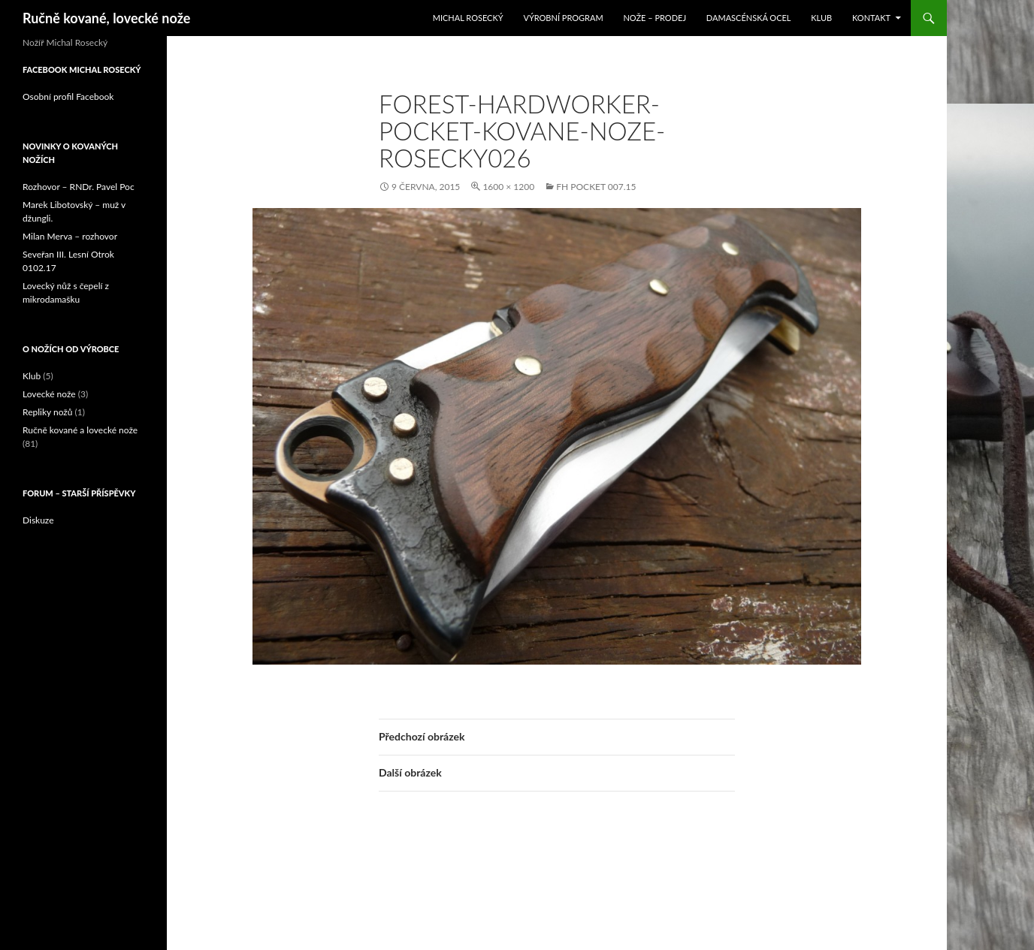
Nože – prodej (654, 18)
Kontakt (871, 18)
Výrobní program (563, 18)
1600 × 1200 (508, 186)
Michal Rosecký (468, 18)
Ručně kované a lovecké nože (80, 430)
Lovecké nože (49, 394)
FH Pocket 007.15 (596, 186)
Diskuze (38, 520)
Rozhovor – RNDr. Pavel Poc (79, 186)
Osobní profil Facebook (68, 96)
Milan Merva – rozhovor (70, 236)
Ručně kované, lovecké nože (106, 18)
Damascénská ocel (748, 18)
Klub (821, 18)
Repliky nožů (47, 412)
